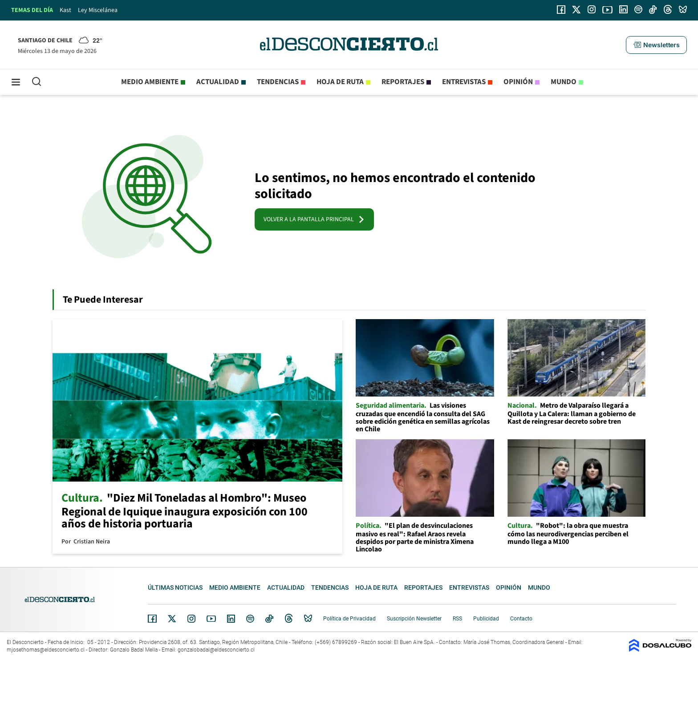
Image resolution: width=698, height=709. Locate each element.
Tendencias (278, 82)
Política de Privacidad (349, 619)
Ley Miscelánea (98, 10)
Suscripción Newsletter (414, 619)
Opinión (518, 82)
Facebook (152, 619)
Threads (289, 618)
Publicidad (486, 619)
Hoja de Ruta (340, 82)
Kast (65, 10)
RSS (457, 619)
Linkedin (231, 619)
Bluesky (308, 619)
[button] (656, 45)
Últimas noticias (175, 587)
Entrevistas (464, 82)
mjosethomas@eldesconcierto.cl (46, 650)
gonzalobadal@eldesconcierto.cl (216, 650)
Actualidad (217, 82)
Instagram (191, 619)
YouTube (211, 619)
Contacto (521, 619)
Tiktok (269, 619)
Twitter (172, 618)
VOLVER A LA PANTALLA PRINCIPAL (314, 219)
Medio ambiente (150, 82)
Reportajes (402, 82)
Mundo (563, 82)
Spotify (250, 619)
